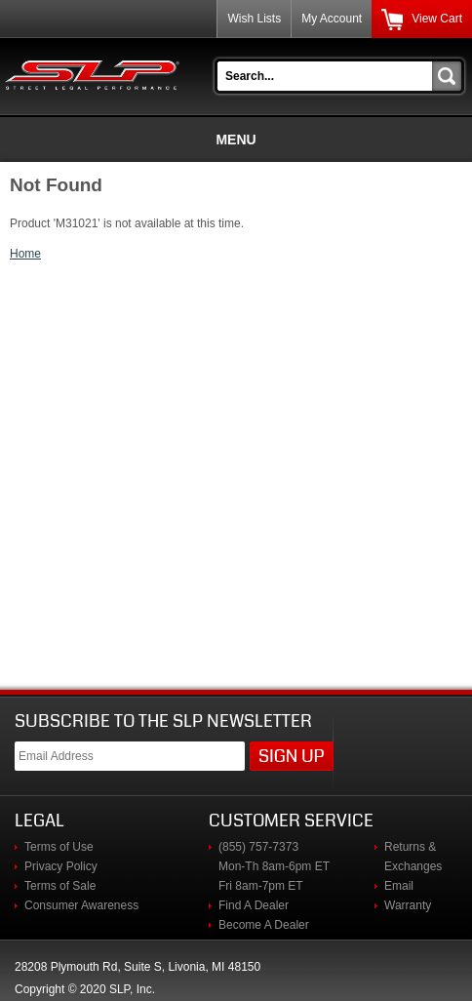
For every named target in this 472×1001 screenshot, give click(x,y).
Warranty (407, 905)
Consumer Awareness (81, 905)
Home (25, 253)
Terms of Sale (60, 886)
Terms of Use (59, 847)
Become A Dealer (263, 925)
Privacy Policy (61, 866)
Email (398, 886)
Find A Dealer (253, 905)
